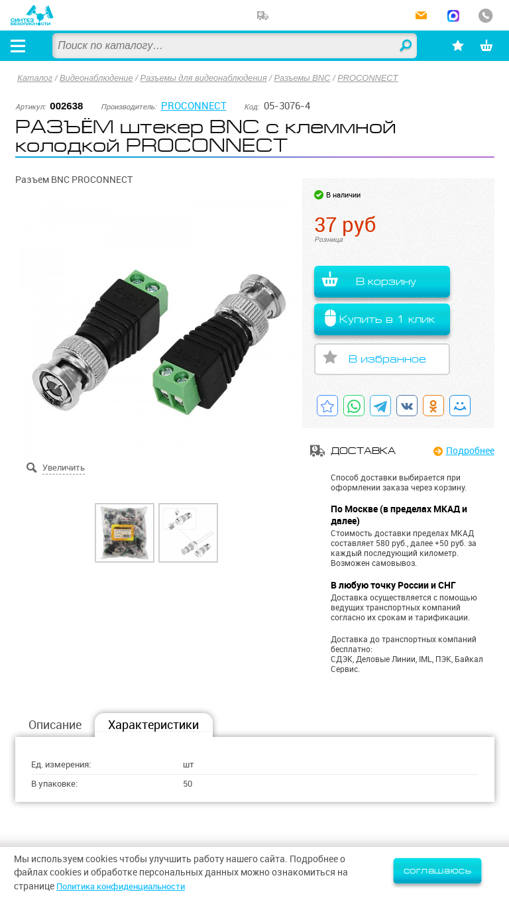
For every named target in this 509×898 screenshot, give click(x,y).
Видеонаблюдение (97, 78)
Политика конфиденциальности (127, 886)
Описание (55, 725)
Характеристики (153, 725)
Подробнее (470, 451)
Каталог (35, 78)
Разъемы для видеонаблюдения (207, 78)
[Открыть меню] (19, 45)
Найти (401, 46)
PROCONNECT (375, 78)
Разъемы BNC (308, 78)
